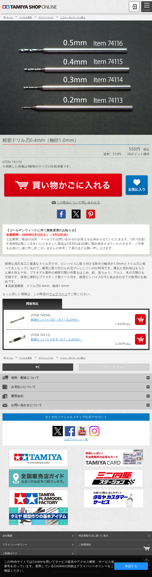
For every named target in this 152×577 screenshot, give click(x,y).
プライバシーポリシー (14, 544)
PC (38, 367)
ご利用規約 (85, 544)
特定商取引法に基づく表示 (93, 535)
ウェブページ (58, 294)
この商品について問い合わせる (78, 202)
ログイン (134, 6)
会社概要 (7, 535)
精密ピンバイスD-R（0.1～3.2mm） (56, 339)
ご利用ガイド (9, 553)
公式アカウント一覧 (76, 439)
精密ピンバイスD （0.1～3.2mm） (55, 320)
